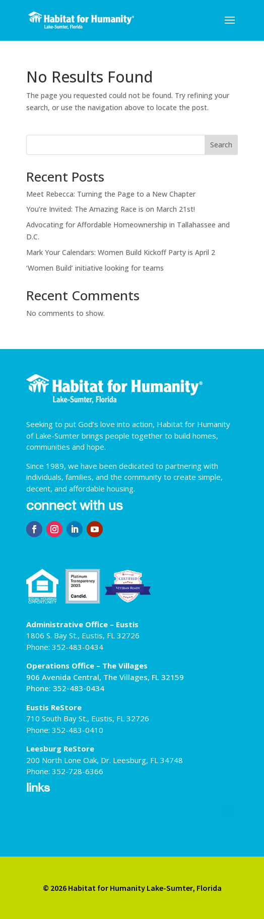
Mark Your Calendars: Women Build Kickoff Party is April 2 (120, 252)
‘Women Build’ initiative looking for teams (95, 268)
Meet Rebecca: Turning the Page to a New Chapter (110, 194)
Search (221, 144)
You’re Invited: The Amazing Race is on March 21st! (110, 209)
